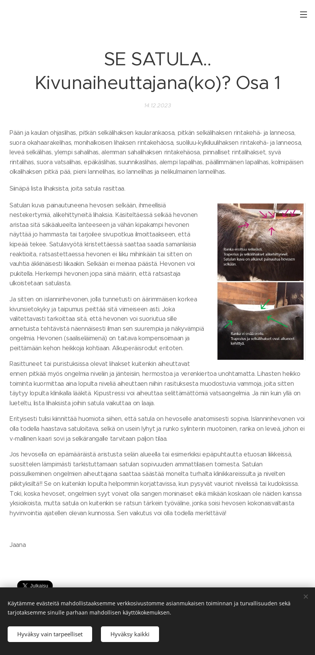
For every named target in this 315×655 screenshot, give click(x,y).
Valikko (303, 14)
